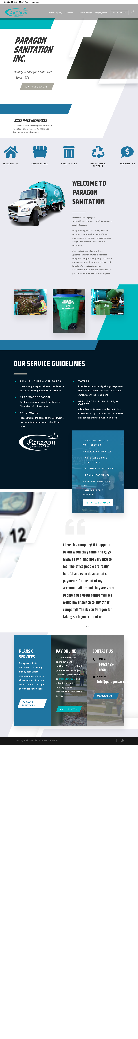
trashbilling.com (67, 678)
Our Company (55, 13)
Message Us (105, 696)
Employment (101, 13)
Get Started (119, 12)
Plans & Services (27, 703)
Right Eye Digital (32, 740)
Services (69, 13)
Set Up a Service (36, 87)
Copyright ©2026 (50, 740)
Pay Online (68, 709)
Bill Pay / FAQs (85, 13)
